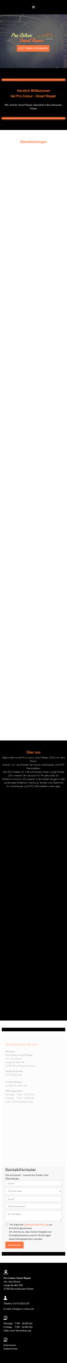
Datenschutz (11, 1348)
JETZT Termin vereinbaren (33, 48)
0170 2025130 (13, 1083)
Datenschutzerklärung (36, 1224)
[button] (33, 7)
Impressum (10, 1345)
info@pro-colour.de (16, 1094)
